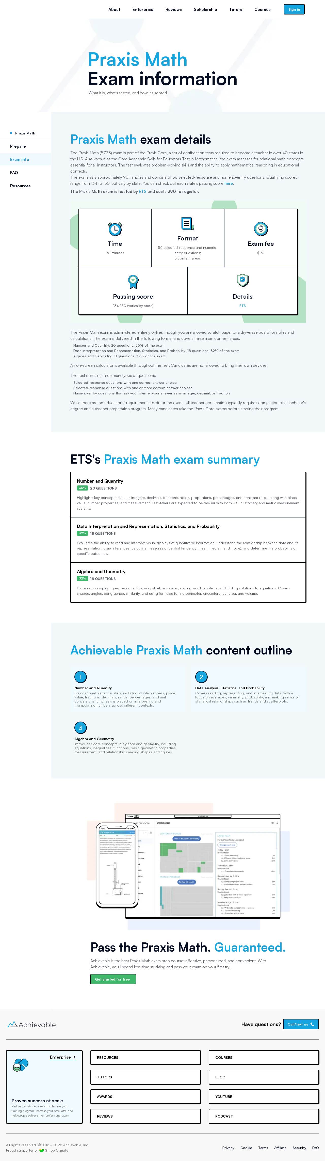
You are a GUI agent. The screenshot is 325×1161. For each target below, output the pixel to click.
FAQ (14, 172)
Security (299, 1147)
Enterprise (143, 9)
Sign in (294, 9)
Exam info (19, 159)
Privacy (228, 1147)
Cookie (246, 1147)
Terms (263, 1147)
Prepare (18, 146)
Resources (20, 185)
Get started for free (112, 979)
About (114, 9)
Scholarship (205, 9)
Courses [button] (262, 9)
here (228, 183)
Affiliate (280, 1147)
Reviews (174, 9)
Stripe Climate (53, 1150)
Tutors (235, 9)
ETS (143, 191)
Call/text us (301, 1024)
